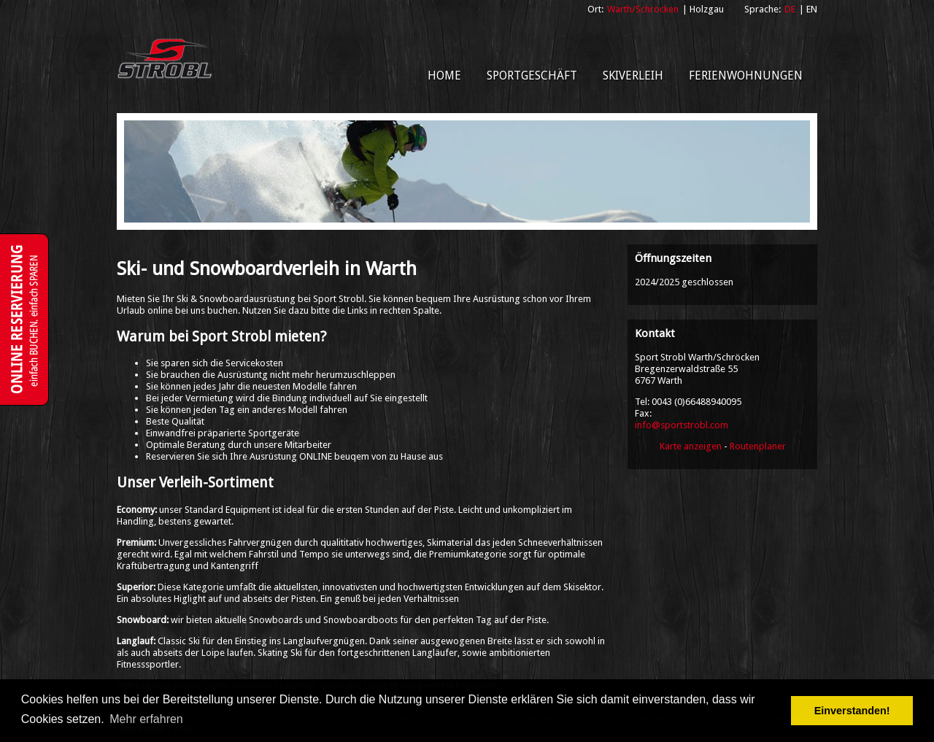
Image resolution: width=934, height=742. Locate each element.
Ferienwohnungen (746, 75)
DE (789, 9)
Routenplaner (758, 446)
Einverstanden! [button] (852, 710)
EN (811, 9)
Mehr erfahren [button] (146, 719)
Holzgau (707, 9)
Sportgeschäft (532, 75)
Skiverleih (633, 75)
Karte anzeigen (691, 446)
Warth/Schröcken (643, 9)
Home (444, 75)
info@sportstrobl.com (681, 425)
